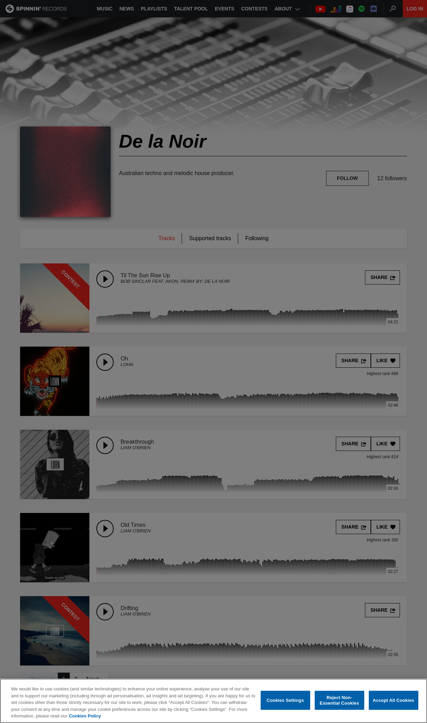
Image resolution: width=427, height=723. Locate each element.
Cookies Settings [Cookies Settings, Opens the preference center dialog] (285, 700)
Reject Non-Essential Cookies (339, 700)
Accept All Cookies (393, 700)
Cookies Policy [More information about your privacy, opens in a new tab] (85, 715)
